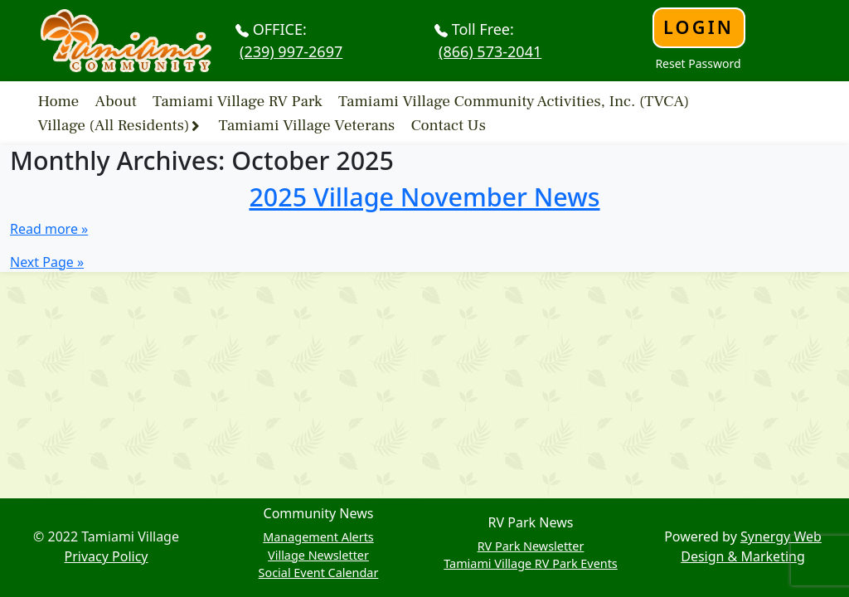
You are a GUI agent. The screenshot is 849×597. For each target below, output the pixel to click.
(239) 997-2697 (291, 51)
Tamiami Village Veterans (307, 125)
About (116, 100)
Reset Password (697, 63)
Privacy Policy (106, 556)
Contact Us (448, 125)
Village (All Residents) (114, 125)
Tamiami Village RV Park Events (531, 563)
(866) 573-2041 (490, 51)
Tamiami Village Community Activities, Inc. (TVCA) (513, 100)
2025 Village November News (424, 196)
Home (59, 100)
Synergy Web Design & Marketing (751, 546)
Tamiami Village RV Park (238, 100)
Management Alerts (318, 537)
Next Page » (47, 262)
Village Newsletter (318, 555)
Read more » (49, 229)
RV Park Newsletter (531, 546)
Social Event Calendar (319, 572)
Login (698, 27)
